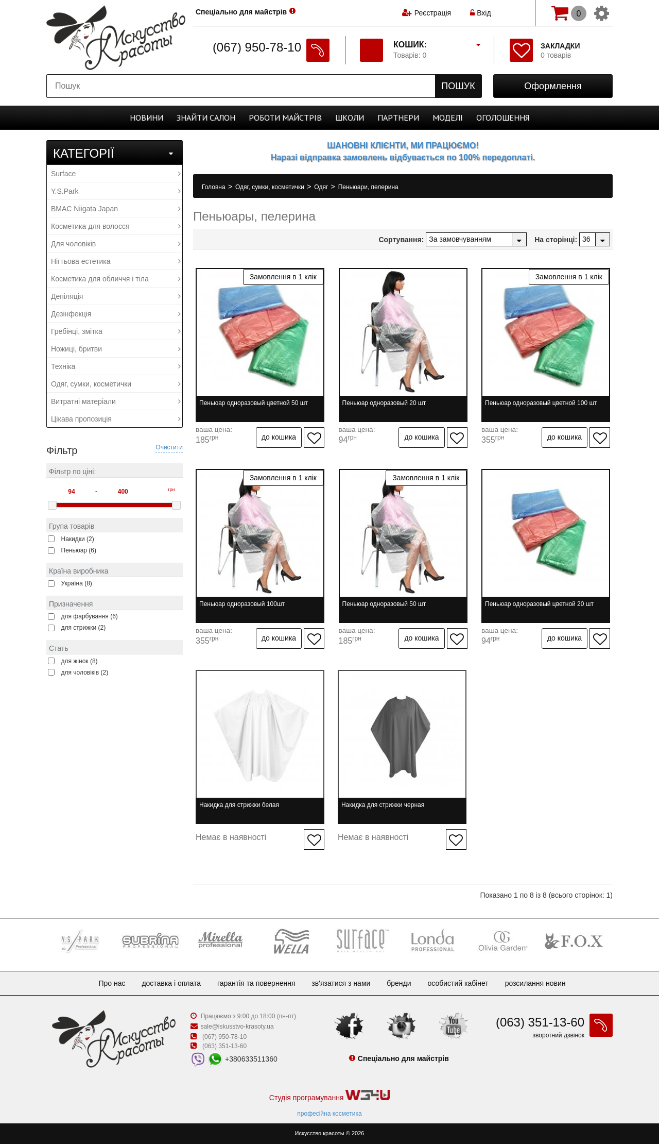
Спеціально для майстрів (241, 12)
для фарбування (89, 616)
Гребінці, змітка (116, 331)
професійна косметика (329, 1113)
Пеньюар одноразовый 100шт (242, 604)
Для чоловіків (116, 244)
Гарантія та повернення (256, 983)
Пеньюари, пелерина (368, 187)
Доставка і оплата (171, 983)
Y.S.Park (116, 191)
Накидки (77, 539)
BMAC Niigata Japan (116, 209)
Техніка (116, 366)
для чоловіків (85, 672)
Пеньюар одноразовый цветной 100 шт (541, 403)
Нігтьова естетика (116, 261)
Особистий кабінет (457, 983)
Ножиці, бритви (116, 349)
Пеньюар (79, 550)
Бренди (399, 983)
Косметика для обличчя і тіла (116, 279)
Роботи (285, 117)
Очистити (169, 447)
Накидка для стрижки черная (382, 805)
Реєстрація (432, 13)
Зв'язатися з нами (340, 983)
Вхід (480, 13)
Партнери (398, 117)
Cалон (206, 117)
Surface (116, 174)
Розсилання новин (535, 983)
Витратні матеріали (116, 401)
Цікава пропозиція (116, 419)
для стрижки (83, 627)
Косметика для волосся (116, 226)
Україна (76, 583)
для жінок (79, 661)
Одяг (322, 187)
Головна (214, 187)
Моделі (447, 117)
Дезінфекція (116, 314)
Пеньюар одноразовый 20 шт (384, 403)
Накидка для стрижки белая (239, 805)
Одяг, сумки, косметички (116, 384)
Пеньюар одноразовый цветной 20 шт (539, 604)
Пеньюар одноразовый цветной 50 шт (253, 403)
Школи (349, 117)
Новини (146, 117)
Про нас (111, 983)
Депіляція (116, 296)
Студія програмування (329, 1096)
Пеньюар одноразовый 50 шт (384, 604)
